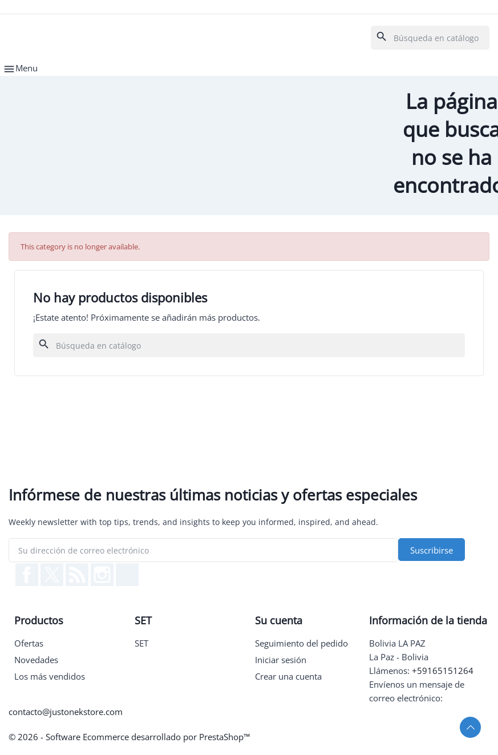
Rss (77, 574)
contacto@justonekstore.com (66, 711)
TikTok (127, 574)
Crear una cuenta (288, 676)
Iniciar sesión (280, 659)
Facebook (26, 574)
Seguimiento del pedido (301, 643)
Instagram (102, 574)
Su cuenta (278, 620)
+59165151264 (442, 670)
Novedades (36, 659)
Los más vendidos (49, 676)
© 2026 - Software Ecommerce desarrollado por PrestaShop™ (129, 736)
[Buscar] (430, 38)
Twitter (52, 574)
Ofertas (28, 643)
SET (141, 643)
